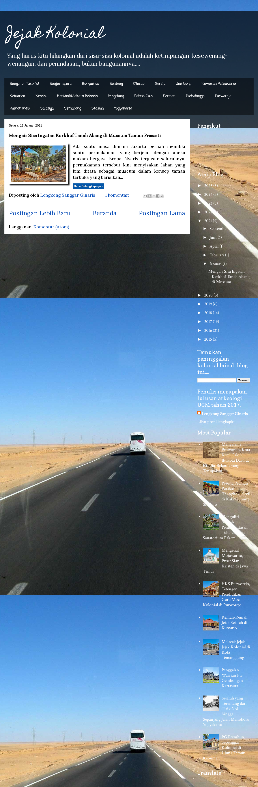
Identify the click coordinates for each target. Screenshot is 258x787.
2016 (208, 330)
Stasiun (98, 108)
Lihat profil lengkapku (216, 422)
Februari (217, 255)
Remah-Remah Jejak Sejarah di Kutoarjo (234, 622)
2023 (208, 203)
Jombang (183, 84)
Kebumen (17, 96)
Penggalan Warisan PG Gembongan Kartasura (232, 678)
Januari (215, 264)
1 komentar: (117, 195)
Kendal (41, 96)
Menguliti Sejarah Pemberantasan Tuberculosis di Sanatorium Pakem (225, 527)
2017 (208, 321)
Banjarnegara (60, 84)
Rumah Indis (20, 108)
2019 (208, 304)
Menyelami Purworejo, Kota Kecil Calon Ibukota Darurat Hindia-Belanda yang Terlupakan (226, 458)
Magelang (116, 96)
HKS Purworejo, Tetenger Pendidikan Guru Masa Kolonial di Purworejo (226, 594)
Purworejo (223, 96)
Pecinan (169, 96)
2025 (208, 185)
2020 (208, 295)
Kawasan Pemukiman (219, 84)
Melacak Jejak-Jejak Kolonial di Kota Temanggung (236, 649)
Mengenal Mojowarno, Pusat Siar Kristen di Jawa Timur (225, 560)
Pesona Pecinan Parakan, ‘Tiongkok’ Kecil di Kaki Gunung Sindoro (226, 493)
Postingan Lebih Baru (40, 213)
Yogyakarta (123, 108)
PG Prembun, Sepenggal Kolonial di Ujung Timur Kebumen (224, 747)
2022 (208, 212)
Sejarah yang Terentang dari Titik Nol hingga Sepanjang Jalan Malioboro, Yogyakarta (226, 711)
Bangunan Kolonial (24, 84)
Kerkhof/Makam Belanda (77, 96)
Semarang (72, 108)
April (214, 246)
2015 (208, 339)
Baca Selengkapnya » (88, 186)
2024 (208, 194)
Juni (213, 237)
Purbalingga (195, 96)
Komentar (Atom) (51, 226)
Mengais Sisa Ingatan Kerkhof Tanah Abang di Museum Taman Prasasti (85, 135)
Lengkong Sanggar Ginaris (225, 414)
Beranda (105, 213)
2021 (208, 221)
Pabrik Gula (143, 96)
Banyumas (90, 84)
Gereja (160, 84)
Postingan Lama (162, 213)
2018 (208, 313)
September (219, 228)
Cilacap (138, 84)
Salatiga (47, 108)
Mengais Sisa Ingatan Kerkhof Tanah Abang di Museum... (229, 277)
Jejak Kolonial (56, 34)
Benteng (116, 84)
